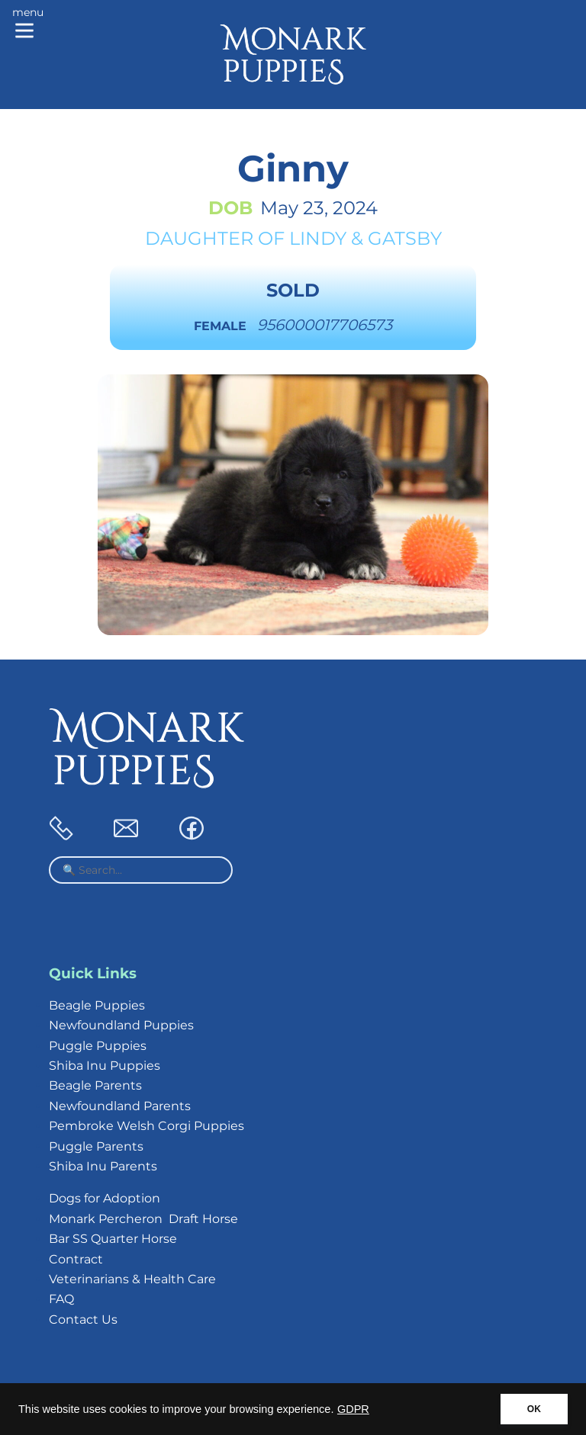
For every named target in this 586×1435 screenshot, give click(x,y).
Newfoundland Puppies (121, 1025)
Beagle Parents (95, 1085)
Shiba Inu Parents (103, 1166)
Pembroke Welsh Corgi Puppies (146, 1126)
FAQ (61, 1299)
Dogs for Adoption (104, 1198)
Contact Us (83, 1319)
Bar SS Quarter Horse (113, 1238)
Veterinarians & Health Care (132, 1279)
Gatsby (405, 238)
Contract (76, 1259)
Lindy (317, 238)
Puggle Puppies (97, 1046)
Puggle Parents (96, 1146)
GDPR (353, 1409)
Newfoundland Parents (120, 1106)
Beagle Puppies (97, 1005)
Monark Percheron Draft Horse (143, 1219)
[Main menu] (28, 24)
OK (534, 1409)
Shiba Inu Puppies (104, 1065)
